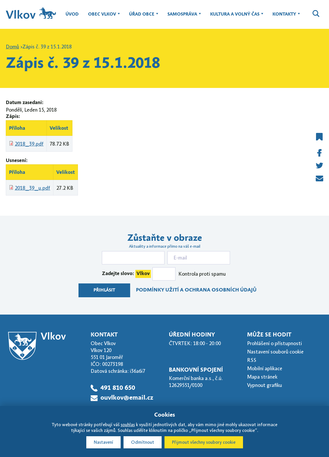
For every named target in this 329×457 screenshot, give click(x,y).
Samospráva (182, 17)
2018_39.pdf (29, 144)
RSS (251, 360)
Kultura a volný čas (235, 17)
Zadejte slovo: (126, 274)
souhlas (128, 424)
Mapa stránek (262, 377)
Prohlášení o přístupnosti (274, 343)
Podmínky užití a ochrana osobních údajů (196, 290)
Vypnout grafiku (264, 385)
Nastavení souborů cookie (275, 352)
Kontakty (284, 17)
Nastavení (103, 442)
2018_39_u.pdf (32, 188)
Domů (12, 47)
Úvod (72, 14)
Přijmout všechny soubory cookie (203, 442)
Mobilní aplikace (264, 368)
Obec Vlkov (102, 17)
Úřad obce (142, 17)
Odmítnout (142, 442)
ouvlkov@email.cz (126, 398)
